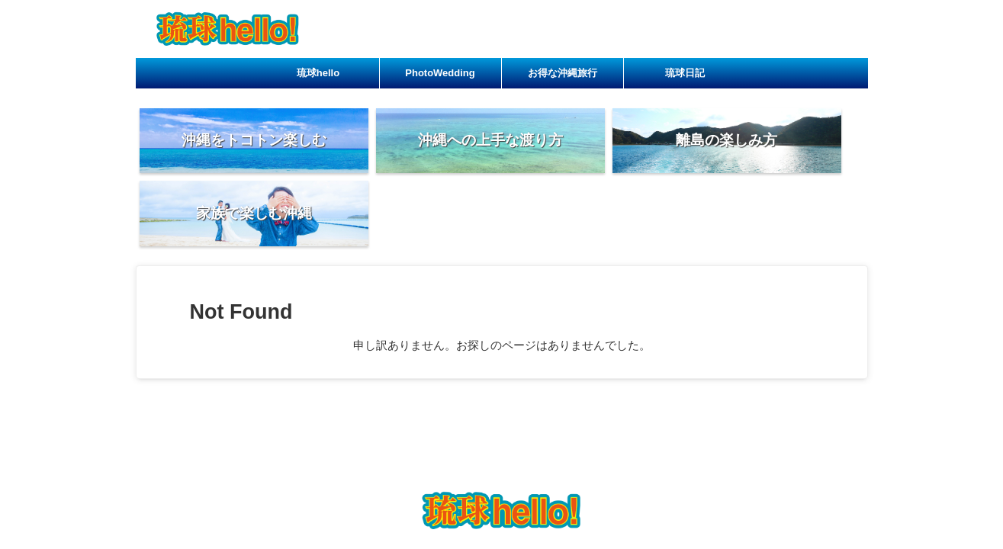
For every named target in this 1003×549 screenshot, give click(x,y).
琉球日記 (685, 73)
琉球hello (318, 73)
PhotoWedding (439, 73)
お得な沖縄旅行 (562, 73)
